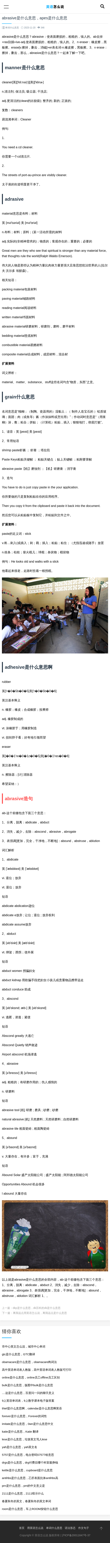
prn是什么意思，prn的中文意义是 (23, 1485)
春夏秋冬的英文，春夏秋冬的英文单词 (26, 1501)
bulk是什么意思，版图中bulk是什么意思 (27, 1385)
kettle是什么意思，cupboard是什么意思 (27, 1470)
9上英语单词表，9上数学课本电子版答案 (28, 1400)
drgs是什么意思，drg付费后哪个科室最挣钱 (30, 1462)
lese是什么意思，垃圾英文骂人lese (24, 1439)
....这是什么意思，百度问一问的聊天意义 (28, 1393)
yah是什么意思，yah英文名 (19, 1447)
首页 (21, 1527)
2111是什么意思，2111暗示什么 (23, 1493)
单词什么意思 (54, 1527)
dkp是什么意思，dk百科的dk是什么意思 (36, 1307)
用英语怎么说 (35, 1527)
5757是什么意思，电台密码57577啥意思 (28, 1454)
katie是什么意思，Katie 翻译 (20, 1431)
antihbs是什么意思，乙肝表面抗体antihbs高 (30, 1478)
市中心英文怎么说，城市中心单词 (23, 1346)
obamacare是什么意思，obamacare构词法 (29, 1362)
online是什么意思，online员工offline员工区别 (31, 1377)
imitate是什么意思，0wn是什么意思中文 (27, 1423)
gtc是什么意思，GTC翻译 (18, 1354)
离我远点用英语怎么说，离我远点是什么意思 (40, 1312)
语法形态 (70, 1527)
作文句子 (83, 1527)
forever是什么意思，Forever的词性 (24, 1416)
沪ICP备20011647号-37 (76, 1535)
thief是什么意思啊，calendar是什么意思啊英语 (32, 1408)
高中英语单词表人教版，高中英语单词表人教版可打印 (36, 1369)
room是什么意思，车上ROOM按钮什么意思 (30, 1509)
